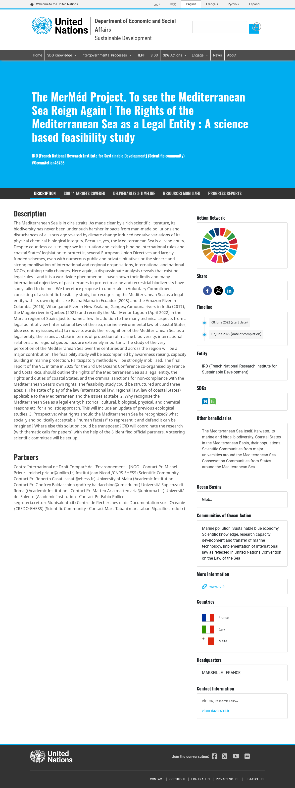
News (217, 55)
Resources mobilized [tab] (181, 193)
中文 (173, 4)
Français (212, 4)
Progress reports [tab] (225, 193)
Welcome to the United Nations (54, 4)
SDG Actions (172, 55)
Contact (157, 779)
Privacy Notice (227, 779)
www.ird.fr (217, 586)
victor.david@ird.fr (215, 710)
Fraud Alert (200, 779)
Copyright (177, 779)
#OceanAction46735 (48, 162)
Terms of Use (255, 779)
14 (205, 401)
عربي (157, 4)
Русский (233, 4)
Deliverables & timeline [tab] (134, 193)
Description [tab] (45, 193)
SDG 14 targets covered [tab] (84, 193)
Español (254, 4)
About (232, 55)
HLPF (141, 55)
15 (212, 401)
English (191, 4)
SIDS (154, 55)
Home (37, 55)
